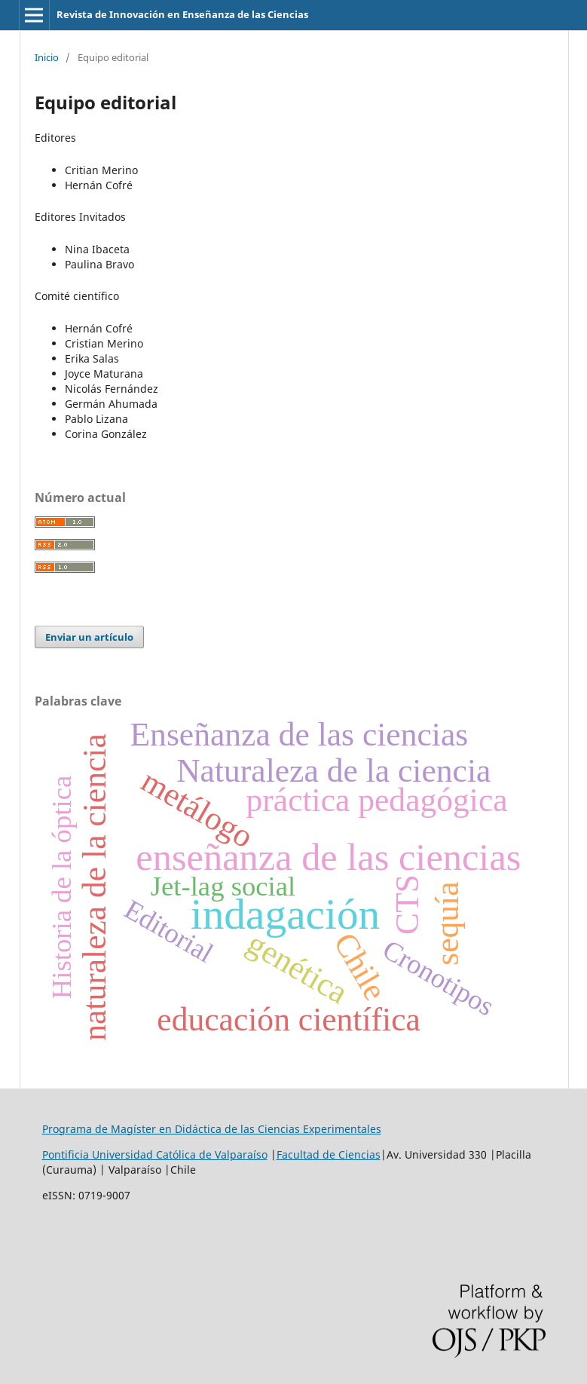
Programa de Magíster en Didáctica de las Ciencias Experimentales (211, 1129)
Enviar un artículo (89, 637)
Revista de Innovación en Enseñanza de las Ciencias (182, 14)
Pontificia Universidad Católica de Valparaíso (155, 1154)
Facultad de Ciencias (329, 1154)
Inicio (47, 57)
